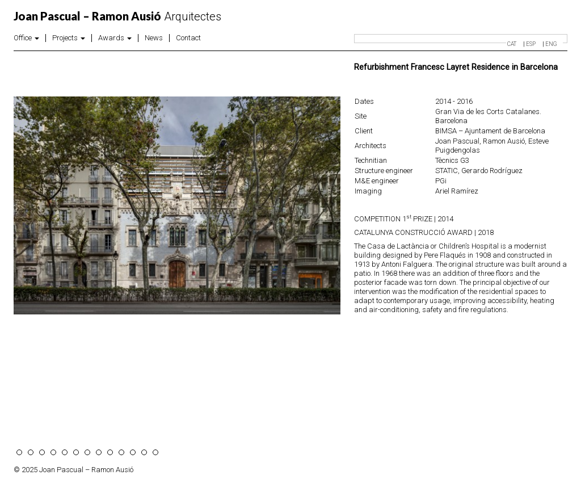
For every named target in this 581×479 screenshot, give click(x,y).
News (154, 38)
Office (26, 38)
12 (144, 452)
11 (133, 452)
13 (155, 452)
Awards (115, 38)
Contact (188, 38)
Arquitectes (117, 16)
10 (121, 452)
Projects (68, 38)
